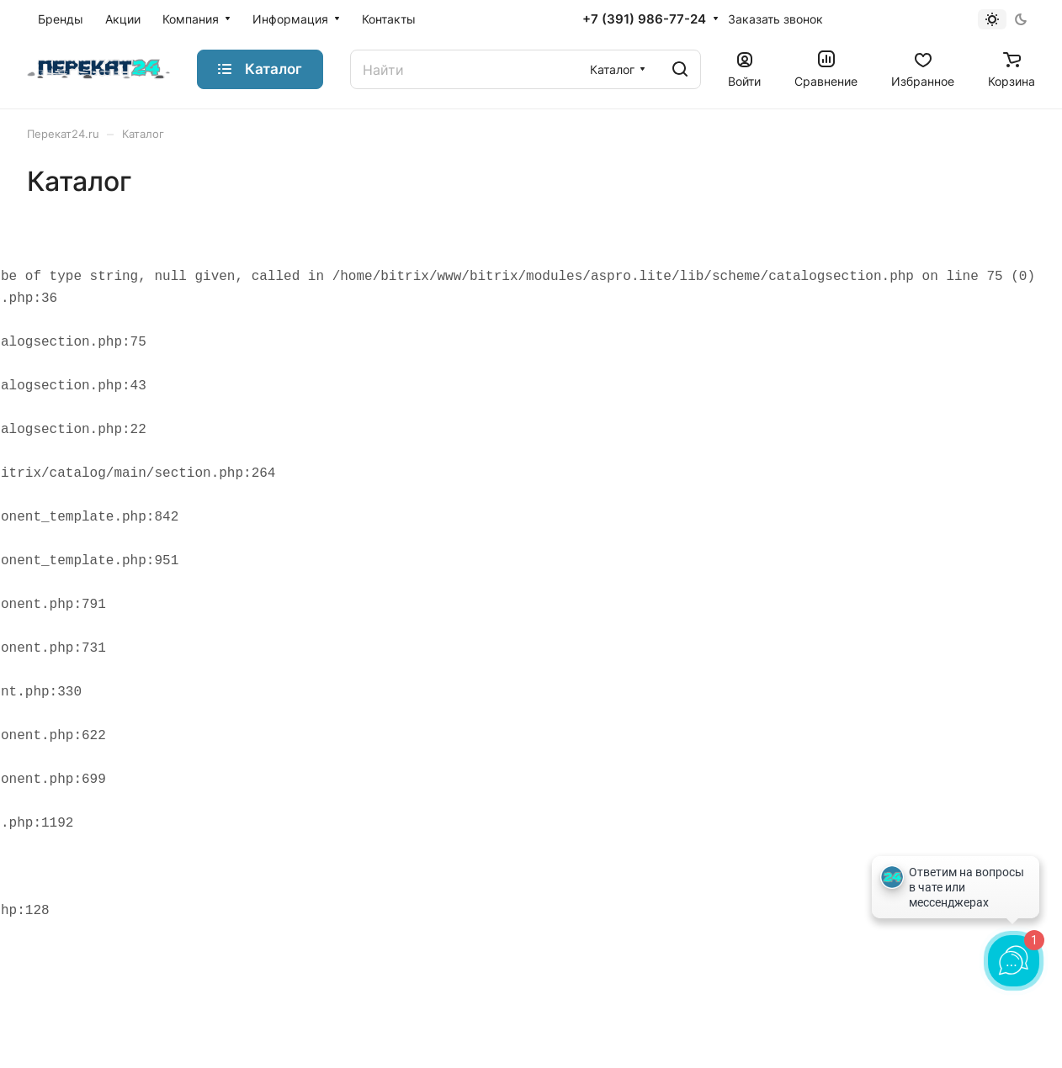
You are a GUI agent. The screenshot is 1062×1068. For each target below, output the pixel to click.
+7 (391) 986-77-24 (644, 19)
